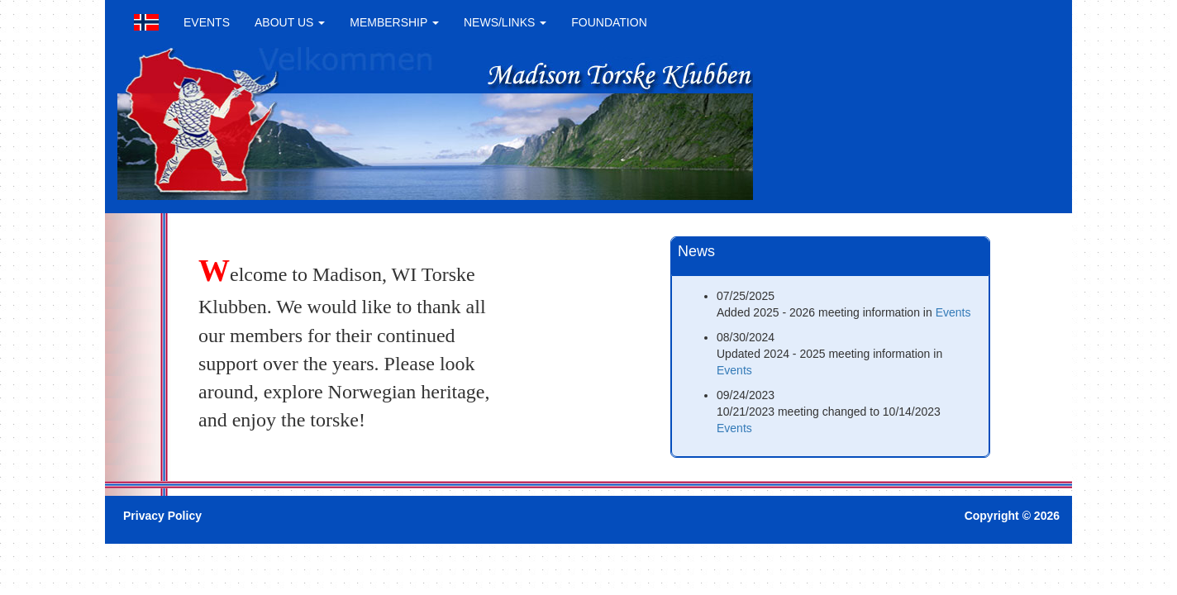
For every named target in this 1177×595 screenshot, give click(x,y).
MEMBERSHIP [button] (394, 22)
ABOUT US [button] (290, 22)
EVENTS (206, 22)
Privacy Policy (162, 515)
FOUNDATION (609, 22)
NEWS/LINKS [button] (505, 22)
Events (953, 312)
